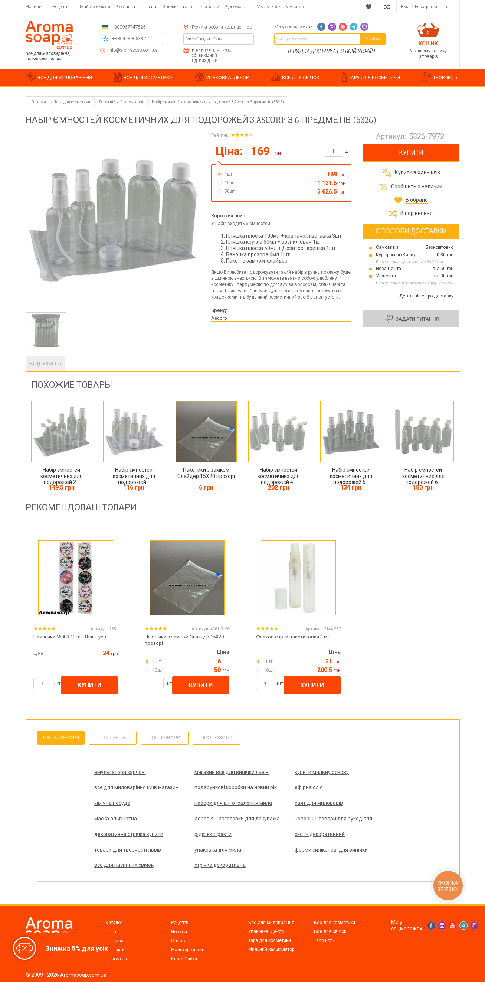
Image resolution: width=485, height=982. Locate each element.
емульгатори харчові (120, 772)
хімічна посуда (261, 794)
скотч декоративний (268, 837)
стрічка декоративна (342, 859)
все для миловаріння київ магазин (348, 775)
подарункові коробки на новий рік (123, 797)
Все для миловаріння (271, 922)
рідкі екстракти (187, 837)
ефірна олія (182, 794)
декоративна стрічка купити (119, 840)
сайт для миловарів (118, 815)
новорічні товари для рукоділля (343, 818)
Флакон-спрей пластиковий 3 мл (293, 637)
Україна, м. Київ (204, 39)
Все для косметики (334, 922)
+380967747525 (128, 27)
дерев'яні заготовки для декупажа (272, 818)
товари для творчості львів (343, 840)
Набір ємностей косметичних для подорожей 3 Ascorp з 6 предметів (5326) (218, 102)
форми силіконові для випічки (195, 862)
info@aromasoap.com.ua (133, 50)
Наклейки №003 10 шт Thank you (69, 637)
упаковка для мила (117, 859)
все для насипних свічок (272, 859)
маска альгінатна (189, 815)
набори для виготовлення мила (349, 797)
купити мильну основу (270, 772)
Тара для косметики (269, 940)
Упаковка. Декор (266, 931)
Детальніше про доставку (426, 296)
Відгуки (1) (45, 363)
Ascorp (219, 318)
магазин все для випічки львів (198, 775)
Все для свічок (330, 931)
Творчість (324, 940)
